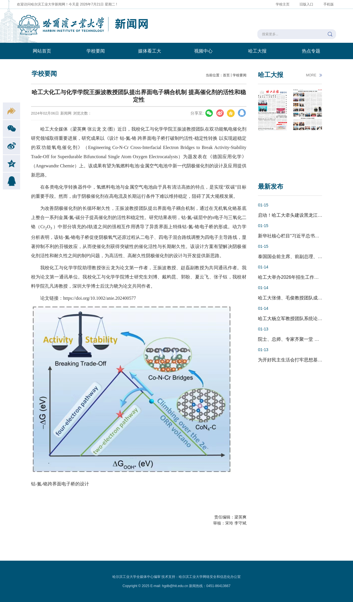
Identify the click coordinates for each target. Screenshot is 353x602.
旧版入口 (306, 4)
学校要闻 (95, 51)
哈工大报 (257, 51)
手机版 (328, 4)
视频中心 (203, 51)
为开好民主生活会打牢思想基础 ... (292, 359)
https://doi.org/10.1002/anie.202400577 (99, 298)
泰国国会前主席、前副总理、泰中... (294, 256)
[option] (272, 129)
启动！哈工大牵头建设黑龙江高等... (294, 215)
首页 (226, 75)
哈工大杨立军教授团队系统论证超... (294, 318)
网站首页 (42, 51)
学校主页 (283, 4)
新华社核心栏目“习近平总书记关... (293, 235)
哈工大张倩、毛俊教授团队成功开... (294, 297)
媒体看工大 (149, 51)
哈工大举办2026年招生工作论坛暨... (295, 277)
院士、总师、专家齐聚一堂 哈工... (292, 339)
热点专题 (311, 51)
